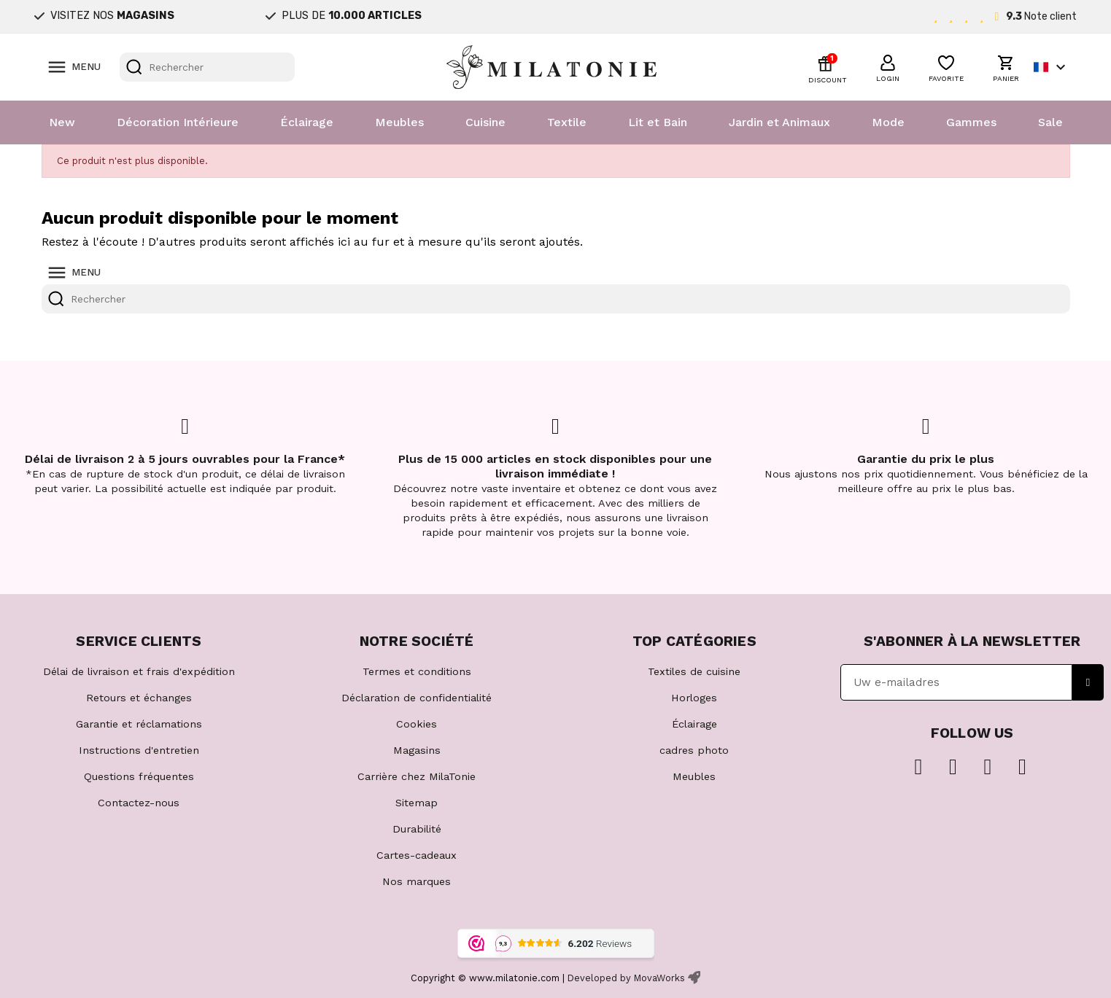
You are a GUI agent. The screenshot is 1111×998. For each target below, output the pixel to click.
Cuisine (485, 122)
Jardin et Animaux (779, 122)
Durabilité (416, 829)
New (62, 122)
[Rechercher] (207, 67)
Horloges (694, 697)
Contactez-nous (138, 802)
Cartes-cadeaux (416, 855)
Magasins (417, 750)
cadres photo (694, 750)
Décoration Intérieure (178, 122)
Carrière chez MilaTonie (416, 776)
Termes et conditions (417, 671)
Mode (888, 122)
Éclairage (306, 122)
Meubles (399, 122)
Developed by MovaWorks (626, 977)
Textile (567, 122)
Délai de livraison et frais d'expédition (139, 671)
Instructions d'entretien (139, 750)
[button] (887, 66)
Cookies (416, 724)
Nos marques (416, 881)
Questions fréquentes (139, 776)
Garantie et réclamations (139, 724)
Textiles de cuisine (694, 671)
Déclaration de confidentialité (416, 697)
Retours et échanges (139, 697)
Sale (1050, 122)
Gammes (971, 122)
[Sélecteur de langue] (1051, 67)
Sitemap (416, 802)
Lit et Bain (657, 122)
